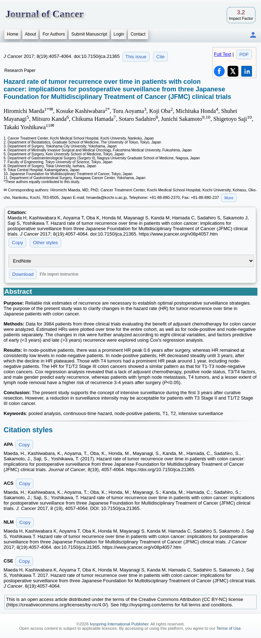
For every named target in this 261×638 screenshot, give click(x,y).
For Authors (53, 34)
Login (119, 34)
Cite (160, 56)
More (228, 198)
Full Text (222, 54)
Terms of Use (228, 628)
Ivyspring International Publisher (119, 624)
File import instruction (59, 274)
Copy (17, 242)
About (30, 34)
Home (12, 34)
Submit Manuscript (89, 34)
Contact (137, 34)
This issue (136, 56)
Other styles (45, 242)
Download (22, 274)
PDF (244, 54)
